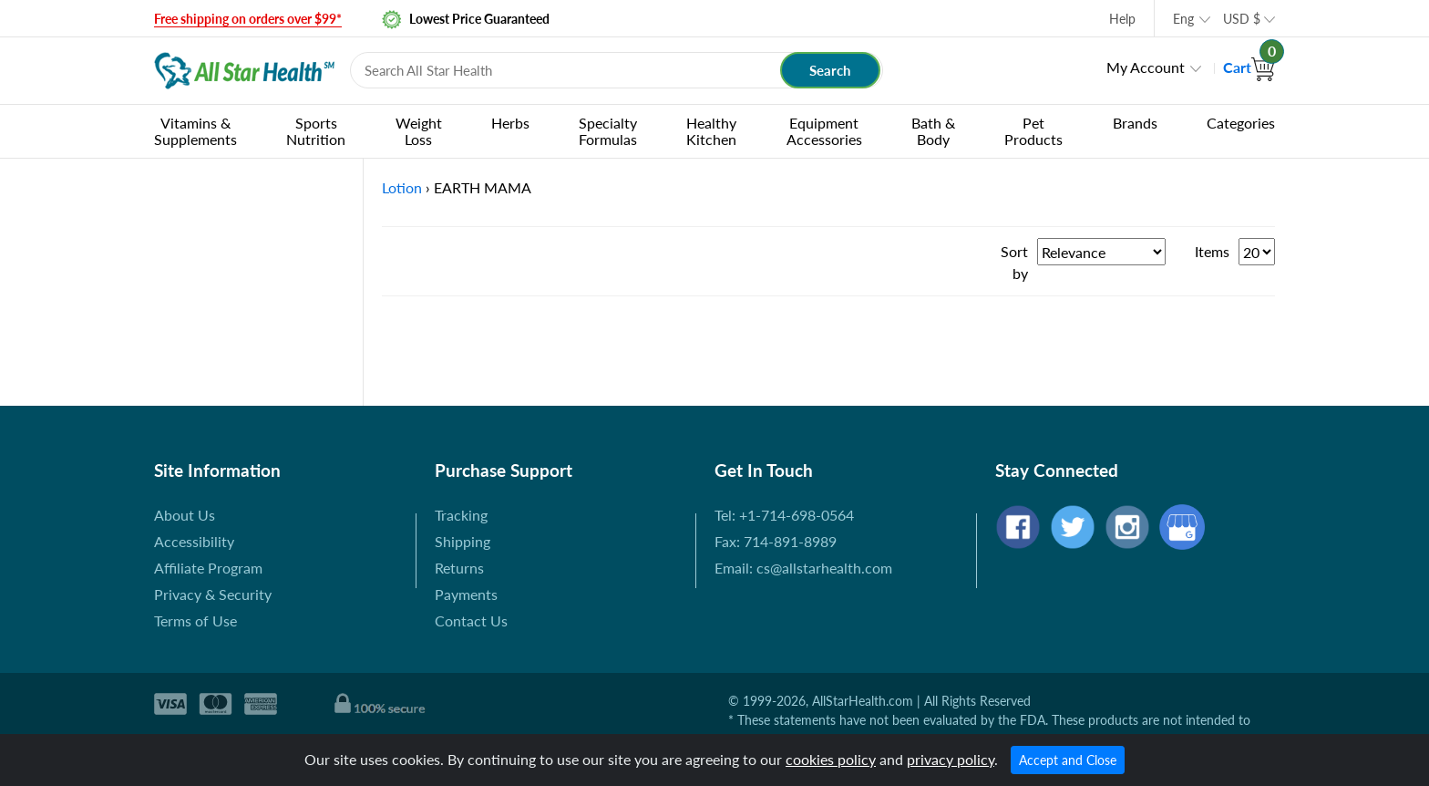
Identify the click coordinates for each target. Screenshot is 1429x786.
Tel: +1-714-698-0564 (784, 514)
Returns (459, 567)
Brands (1135, 122)
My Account (1145, 67)
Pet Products (1033, 131)
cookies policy (831, 759)
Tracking (461, 514)
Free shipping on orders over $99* (248, 18)
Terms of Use (195, 620)
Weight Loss (419, 131)
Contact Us (471, 620)
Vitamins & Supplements (195, 131)
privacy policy (950, 759)
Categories (1241, 122)
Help (1122, 18)
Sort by (1014, 262)
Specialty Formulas (608, 131)
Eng (1183, 18)
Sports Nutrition (315, 131)
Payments (466, 594)
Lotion (402, 187)
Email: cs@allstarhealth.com (803, 567)
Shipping (462, 541)
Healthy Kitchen (711, 131)
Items (1212, 251)
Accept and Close (1067, 760)
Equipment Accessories (824, 131)
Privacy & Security (213, 594)
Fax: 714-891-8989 (775, 541)
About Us (184, 514)
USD (1241, 18)
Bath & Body (933, 131)
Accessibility (194, 541)
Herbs (510, 122)
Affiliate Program (208, 567)
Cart (1249, 67)
